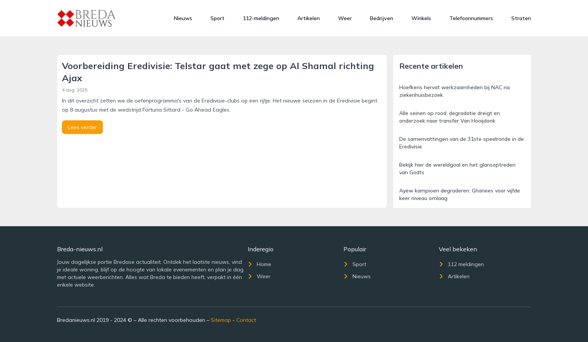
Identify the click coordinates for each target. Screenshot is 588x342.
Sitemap (221, 320)
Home (259, 264)
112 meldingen (461, 264)
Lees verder (82, 127)
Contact (246, 320)
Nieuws (183, 18)
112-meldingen (261, 18)
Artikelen (308, 18)
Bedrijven (381, 18)
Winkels (421, 18)
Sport (217, 18)
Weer (345, 18)
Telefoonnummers (471, 18)
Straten (521, 18)
